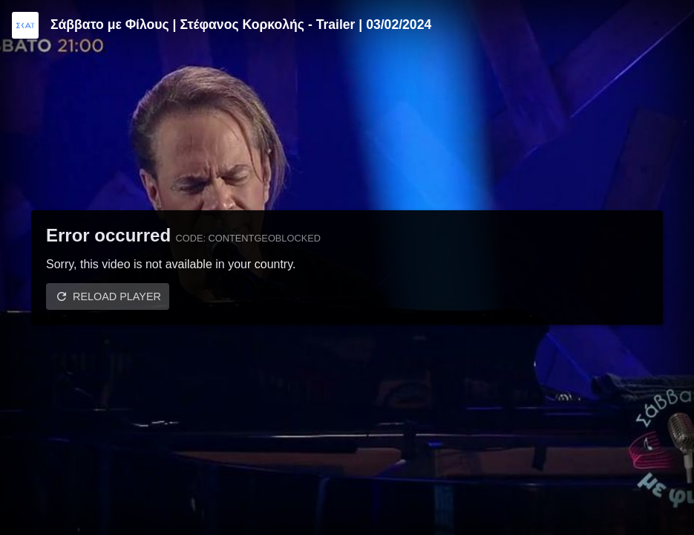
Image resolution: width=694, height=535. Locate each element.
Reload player (117, 296)
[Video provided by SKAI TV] (25, 25)
